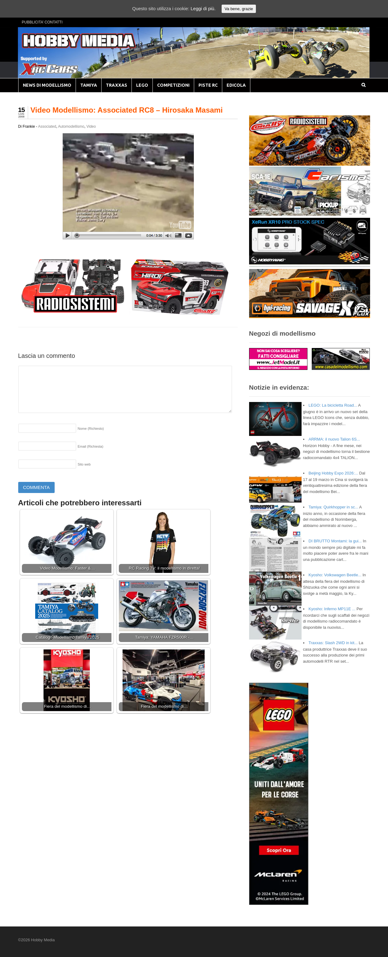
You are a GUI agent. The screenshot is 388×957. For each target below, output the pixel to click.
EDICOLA (236, 85)
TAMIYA (88, 85)
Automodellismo (71, 126)
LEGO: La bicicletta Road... (333, 405)
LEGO (142, 85)
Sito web (84, 464)
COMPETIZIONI (173, 85)
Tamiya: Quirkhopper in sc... (333, 507)
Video (91, 126)
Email (90, 446)
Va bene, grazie (238, 8)
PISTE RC (208, 85)
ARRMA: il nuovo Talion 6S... (334, 439)
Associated (47, 126)
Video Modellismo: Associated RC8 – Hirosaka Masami (127, 110)
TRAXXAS (116, 85)
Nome (91, 428)
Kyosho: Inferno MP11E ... (332, 609)
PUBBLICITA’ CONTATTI (42, 22)
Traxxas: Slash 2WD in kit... (333, 642)
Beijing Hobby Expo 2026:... (333, 473)
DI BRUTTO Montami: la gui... (335, 541)
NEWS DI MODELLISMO (47, 85)
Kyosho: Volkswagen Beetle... (335, 575)
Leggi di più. (202, 8)
